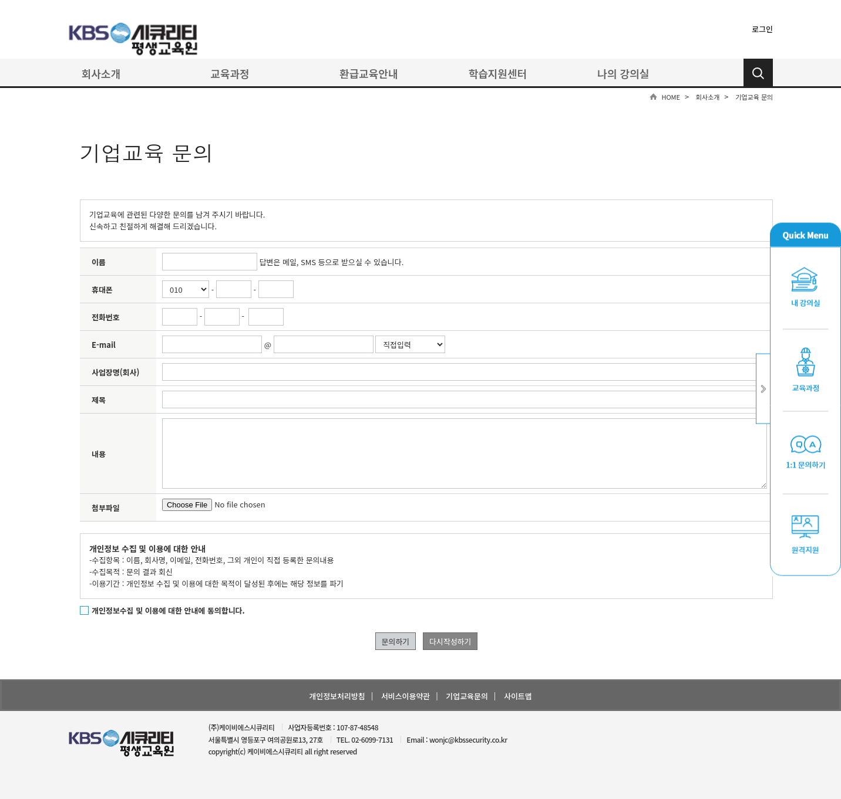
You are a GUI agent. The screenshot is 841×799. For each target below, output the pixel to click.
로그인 (762, 29)
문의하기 (396, 641)
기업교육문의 (467, 696)
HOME (670, 96)
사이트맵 (518, 696)
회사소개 (101, 73)
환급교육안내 (368, 73)
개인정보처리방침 (337, 696)
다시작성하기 (450, 641)
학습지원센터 (498, 73)
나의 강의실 (623, 73)
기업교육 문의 (754, 96)
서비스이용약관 (405, 696)
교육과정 (229, 73)
